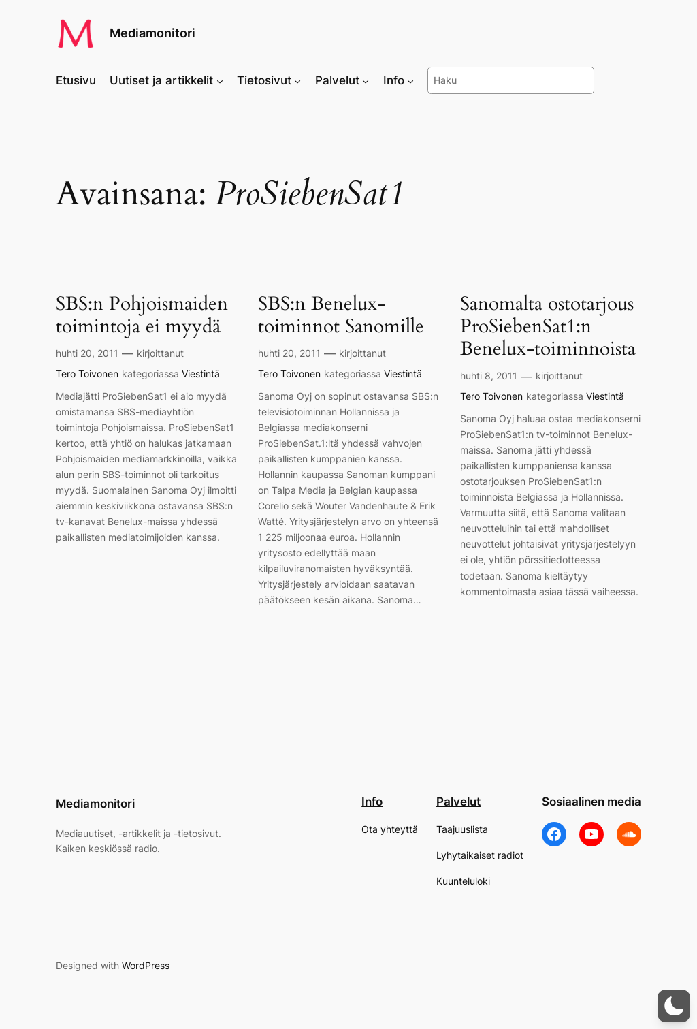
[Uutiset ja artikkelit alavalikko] (219, 80)
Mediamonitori (152, 33)
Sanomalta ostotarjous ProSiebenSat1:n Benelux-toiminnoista (548, 326)
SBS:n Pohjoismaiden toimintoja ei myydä (142, 315)
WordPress (145, 965)
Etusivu (76, 80)
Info (372, 801)
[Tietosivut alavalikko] (297, 80)
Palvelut (458, 801)
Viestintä (201, 373)
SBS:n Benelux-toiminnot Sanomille (341, 315)
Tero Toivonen (87, 373)
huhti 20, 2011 (87, 353)
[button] (674, 1006)
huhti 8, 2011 (488, 375)
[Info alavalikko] (410, 80)
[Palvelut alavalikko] (365, 80)
